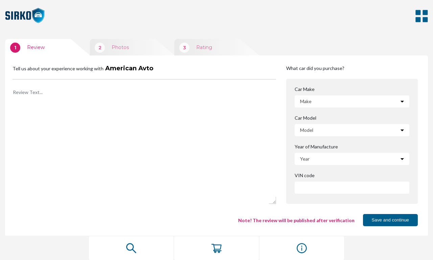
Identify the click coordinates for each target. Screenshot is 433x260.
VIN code (304, 175)
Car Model (306, 118)
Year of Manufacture (316, 146)
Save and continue (390, 219)
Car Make (305, 89)
